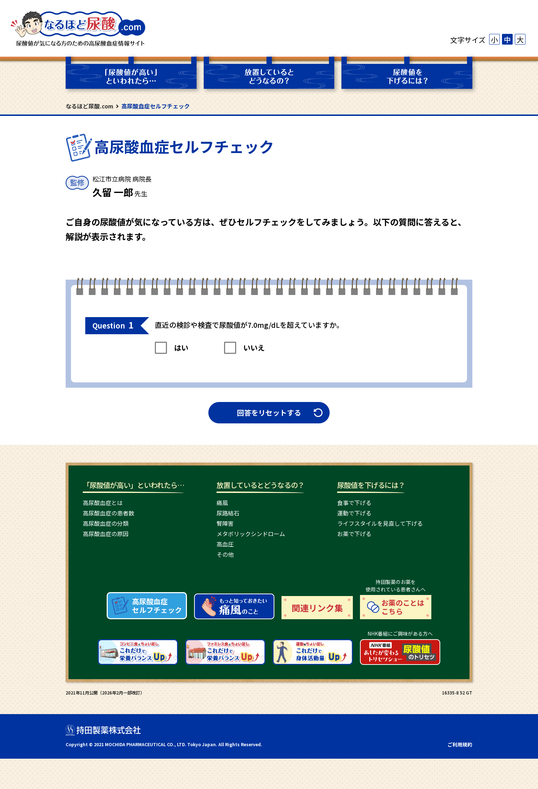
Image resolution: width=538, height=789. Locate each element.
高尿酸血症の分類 (105, 523)
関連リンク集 (317, 638)
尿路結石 (228, 513)
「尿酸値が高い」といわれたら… (133, 485)
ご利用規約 (459, 774)
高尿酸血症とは (103, 502)
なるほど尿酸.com (89, 106)
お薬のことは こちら (402, 637)
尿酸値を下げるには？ (371, 485)
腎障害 (225, 523)
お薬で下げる (354, 533)
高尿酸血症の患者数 (108, 513)
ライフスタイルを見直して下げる (380, 523)
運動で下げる (354, 513)
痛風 (222, 502)
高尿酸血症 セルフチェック (157, 635)
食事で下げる (354, 502)
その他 (225, 554)
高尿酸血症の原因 (105, 533)
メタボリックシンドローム (251, 533)
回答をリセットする (269, 412)
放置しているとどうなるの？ (260, 485)
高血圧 (225, 544)
